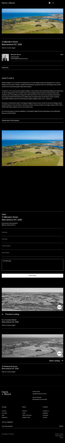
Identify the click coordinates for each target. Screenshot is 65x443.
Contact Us (46, 411)
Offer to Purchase (26, 415)
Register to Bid (26, 417)
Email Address (5, 252)
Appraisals (4, 417)
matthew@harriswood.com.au (19, 58)
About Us (24, 411)
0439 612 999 (15, 57)
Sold (3, 415)
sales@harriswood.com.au (39, 393)
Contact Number (6, 245)
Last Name (4, 239)
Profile (61, 54)
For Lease (4, 413)
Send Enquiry (32, 275)
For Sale (4, 411)
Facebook (45, 415)
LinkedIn (45, 417)
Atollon (61, 437)
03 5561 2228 (36, 391)
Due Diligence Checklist (8, 434)
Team (23, 413)
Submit (61, 426)
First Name (4, 232)
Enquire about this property (10, 120)
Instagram (45, 413)
